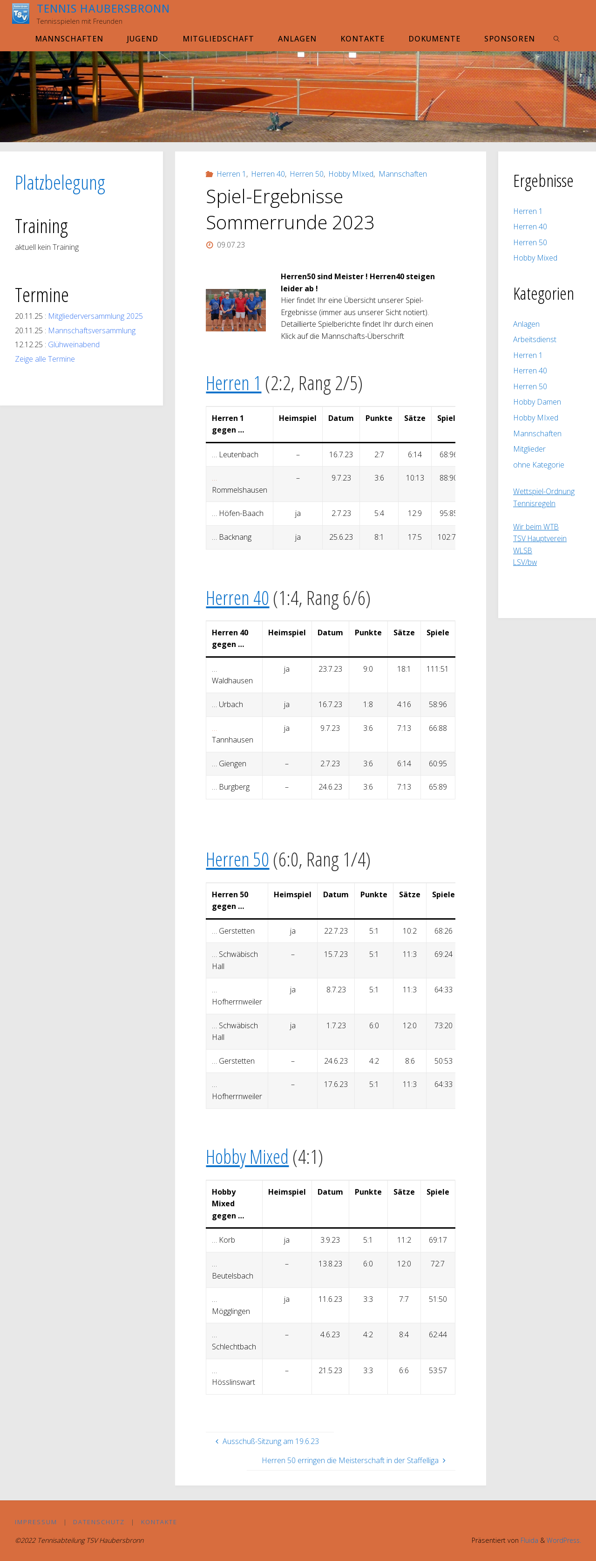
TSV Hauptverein (540, 538)
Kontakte (159, 1522)
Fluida (527, 1540)
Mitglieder (529, 449)
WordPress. (563, 1540)
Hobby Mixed (249, 1156)
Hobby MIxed (350, 174)
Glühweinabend (74, 344)
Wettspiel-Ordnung (544, 491)
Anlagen (526, 324)
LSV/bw (525, 562)
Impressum (36, 1522)
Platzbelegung (60, 182)
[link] (557, 38)
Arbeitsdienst (534, 339)
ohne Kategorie (538, 465)
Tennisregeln (534, 503)
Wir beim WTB (536, 527)
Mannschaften (403, 174)
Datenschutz (99, 1522)
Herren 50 (307, 174)
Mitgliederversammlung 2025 (95, 316)
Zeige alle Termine (45, 359)
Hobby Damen (537, 402)
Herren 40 (268, 174)
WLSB (523, 550)
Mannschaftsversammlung (91, 330)
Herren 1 (231, 174)
